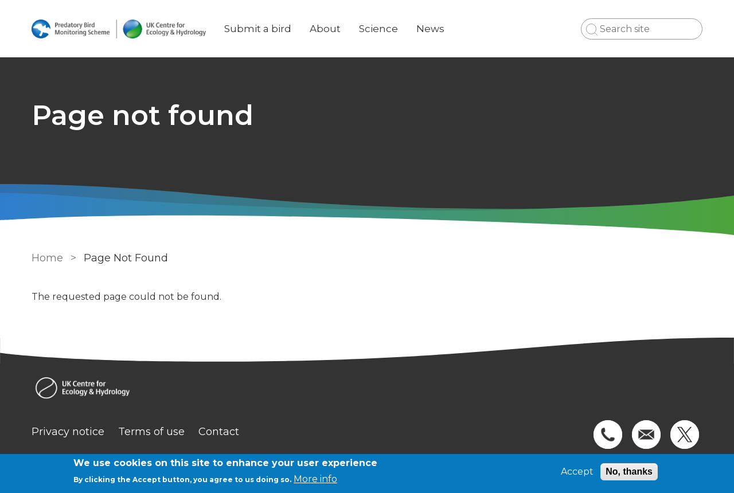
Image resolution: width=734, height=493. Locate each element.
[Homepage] (367, 389)
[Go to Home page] (119, 29)
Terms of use (151, 431)
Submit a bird (257, 28)
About (325, 28)
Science (378, 28)
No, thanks (629, 471)
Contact (218, 431)
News (430, 28)
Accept (577, 471)
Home (47, 258)
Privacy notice (68, 431)
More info (315, 479)
